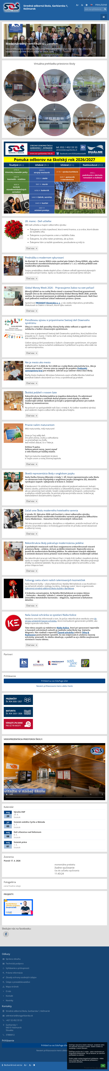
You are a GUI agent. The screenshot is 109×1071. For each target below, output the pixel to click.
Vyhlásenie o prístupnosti (17, 968)
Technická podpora (14, 963)
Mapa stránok (12, 986)
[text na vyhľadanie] (95, 9)
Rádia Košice (63, 627)
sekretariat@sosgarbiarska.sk (19, 1015)
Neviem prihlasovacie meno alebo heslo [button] (54, 686)
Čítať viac (31, 249)
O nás (8, 991)
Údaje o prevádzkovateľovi (18, 982)
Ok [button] (103, 1066)
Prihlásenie (101, 5)
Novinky (9, 1000)
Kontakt (9, 996)
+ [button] (77, 5)
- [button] (82, 5)
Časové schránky (65, 632)
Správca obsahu (13, 959)
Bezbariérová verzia (12, 1065)
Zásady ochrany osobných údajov (21, 977)
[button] (91, 4)
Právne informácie (14, 972)
